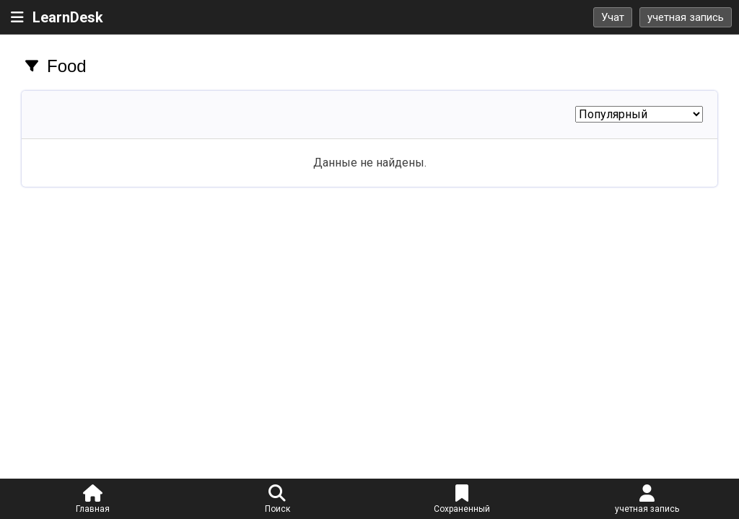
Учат (612, 17)
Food (67, 66)
